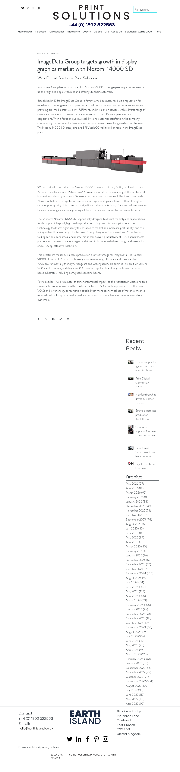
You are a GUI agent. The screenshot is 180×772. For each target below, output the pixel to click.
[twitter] (23, 8)
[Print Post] (68, 318)
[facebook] (33, 8)
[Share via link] (60, 318)
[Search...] (145, 9)
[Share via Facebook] (38, 318)
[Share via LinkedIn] (53, 318)
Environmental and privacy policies (39, 747)
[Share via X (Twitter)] (46, 318)
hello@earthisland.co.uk (36, 728)
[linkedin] (28, 8)
